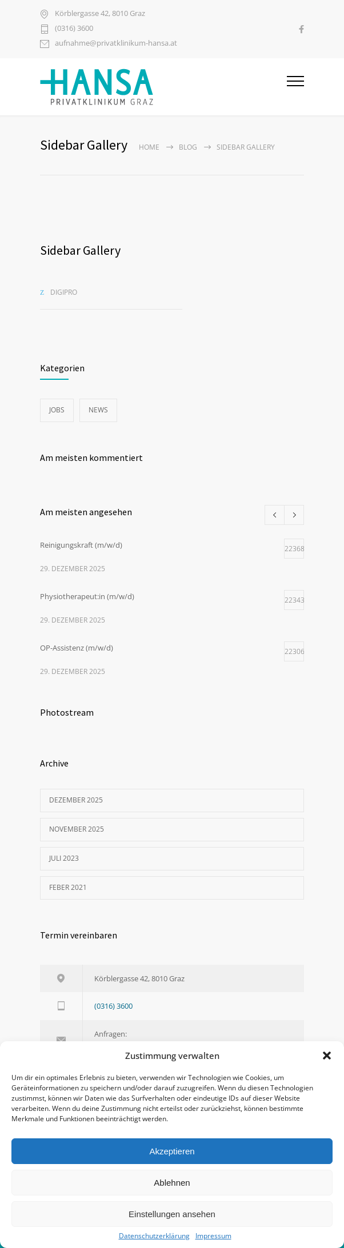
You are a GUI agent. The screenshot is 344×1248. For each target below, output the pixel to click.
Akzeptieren (171, 1151)
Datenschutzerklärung (154, 1236)
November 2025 (76, 829)
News (98, 410)
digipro (63, 292)
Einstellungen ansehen (172, 1214)
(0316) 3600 (74, 29)
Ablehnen (172, 1182)
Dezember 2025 (76, 800)
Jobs (57, 410)
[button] (327, 1055)
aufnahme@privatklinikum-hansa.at (116, 43)
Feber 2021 (68, 887)
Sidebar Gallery (80, 250)
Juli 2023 (64, 858)
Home (149, 147)
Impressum (213, 1236)
